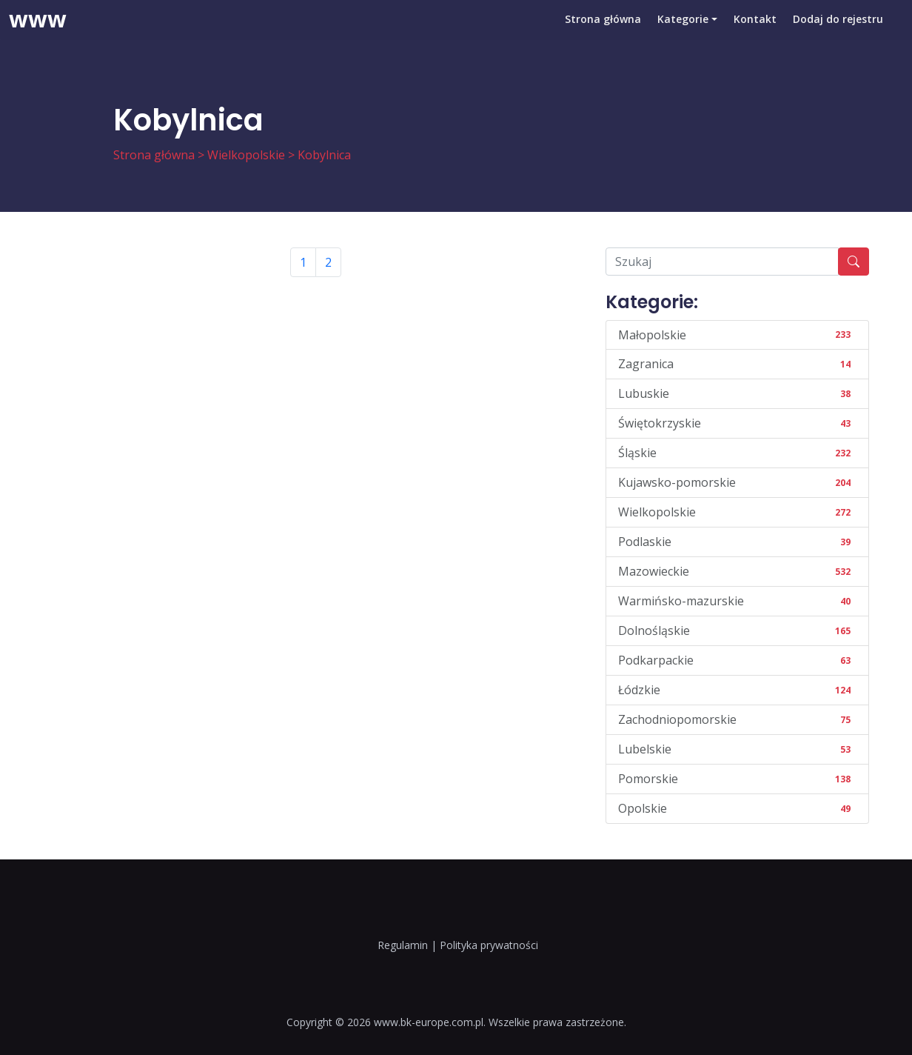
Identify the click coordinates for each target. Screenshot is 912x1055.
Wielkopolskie (246, 155)
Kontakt (752, 33)
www (38, 33)
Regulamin (403, 945)
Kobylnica (324, 155)
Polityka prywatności (489, 945)
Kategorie (679, 33)
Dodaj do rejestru (837, 33)
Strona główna (598, 33)
